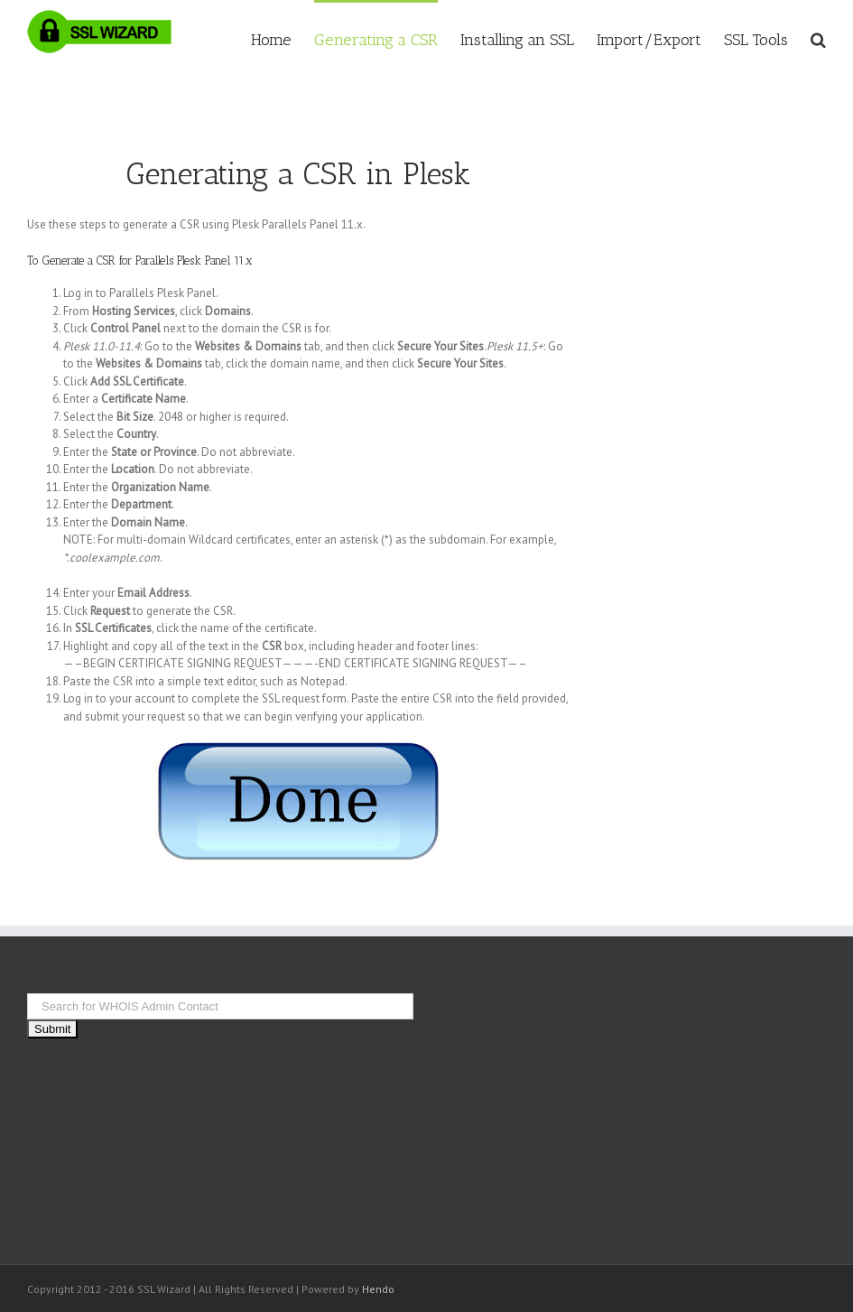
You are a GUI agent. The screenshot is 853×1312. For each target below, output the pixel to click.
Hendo (378, 1289)
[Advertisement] (734, 403)
